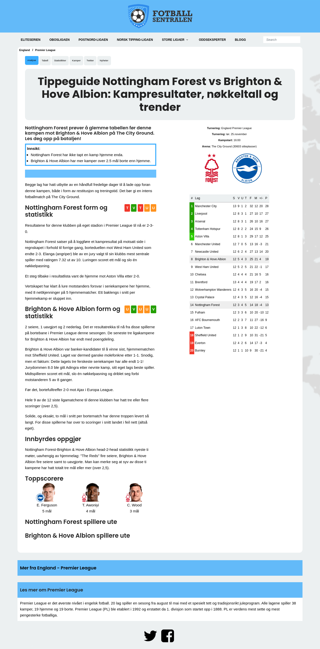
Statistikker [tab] (65, 61)
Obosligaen (60, 40)
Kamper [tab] (83, 61)
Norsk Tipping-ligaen (135, 40)
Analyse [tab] (33, 60)
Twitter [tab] (99, 61)
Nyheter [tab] (115, 61)
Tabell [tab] (48, 61)
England (25, 50)
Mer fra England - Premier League (58, 568)
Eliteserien (30, 40)
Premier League (47, 50)
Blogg (240, 40)
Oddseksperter (212, 40)
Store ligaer (173, 40)
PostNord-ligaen (93, 40)
